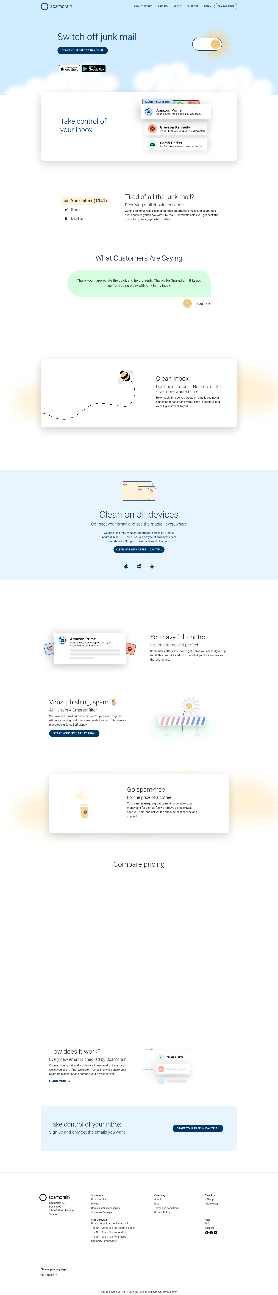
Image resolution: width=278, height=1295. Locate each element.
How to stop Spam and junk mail (109, 1223)
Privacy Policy (162, 1212)
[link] (59, 1081)
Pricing (163, 6)
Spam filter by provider (103, 1240)
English (48, 1275)
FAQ (207, 1223)
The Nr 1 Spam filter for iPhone (108, 1236)
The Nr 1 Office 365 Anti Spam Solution (113, 1227)
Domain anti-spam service (106, 1208)
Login (207, 6)
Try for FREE (226, 6)
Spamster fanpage (101, 1212)
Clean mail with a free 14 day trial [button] (139, 549)
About (177, 6)
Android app (212, 1203)
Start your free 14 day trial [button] (83, 50)
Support (192, 6)
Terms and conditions (166, 1208)
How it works (143, 6)
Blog (156, 1203)
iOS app (209, 1199)
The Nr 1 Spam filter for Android (109, 1232)
